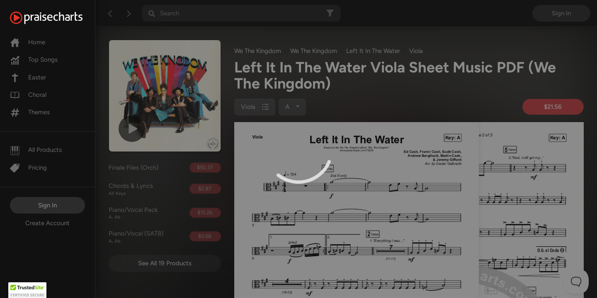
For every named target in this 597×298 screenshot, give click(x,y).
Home (27, 42)
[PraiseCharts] (56, 18)
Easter (28, 77)
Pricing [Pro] (28, 167)
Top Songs (34, 59)
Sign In (47, 205)
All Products (36, 150)
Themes (30, 112)
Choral (28, 95)
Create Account (47, 223)
